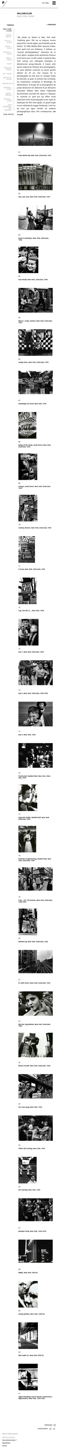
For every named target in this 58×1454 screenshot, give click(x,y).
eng (47, 3)
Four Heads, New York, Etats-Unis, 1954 (33, 280)
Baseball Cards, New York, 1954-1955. (32, 1231)
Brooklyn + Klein (7, 78)
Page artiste (8, 114)
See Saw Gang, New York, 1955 (30, 1107)
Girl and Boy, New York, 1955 (29, 1190)
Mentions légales (8, 1437)
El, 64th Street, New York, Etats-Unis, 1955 (34, 983)
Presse (4, 1446)
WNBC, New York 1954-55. (28, 1273)
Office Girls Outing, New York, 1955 (31, 1149)
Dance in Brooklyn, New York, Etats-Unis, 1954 (33, 239)
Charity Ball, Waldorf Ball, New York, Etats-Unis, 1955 (34, 777)
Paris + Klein (8, 59)
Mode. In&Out (8, 36)
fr (43, 3)
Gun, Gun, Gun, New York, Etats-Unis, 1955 (34, 197)
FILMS (9, 64)
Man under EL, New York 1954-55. (31, 1355)
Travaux (10, 25)
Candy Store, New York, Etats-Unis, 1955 (33, 362)
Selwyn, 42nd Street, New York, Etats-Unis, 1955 (34, 487)
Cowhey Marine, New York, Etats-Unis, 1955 (34, 528)
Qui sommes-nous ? (9, 1440)
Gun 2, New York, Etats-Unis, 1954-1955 (33, 693)
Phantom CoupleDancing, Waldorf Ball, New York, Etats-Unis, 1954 (34, 860)
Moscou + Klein (7, 53)
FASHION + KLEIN (7, 100)
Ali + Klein (7, 74)
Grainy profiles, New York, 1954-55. (31, 1314)
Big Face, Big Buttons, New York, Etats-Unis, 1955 (34, 1025)
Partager (51, 25)
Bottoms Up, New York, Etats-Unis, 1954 (33, 942)
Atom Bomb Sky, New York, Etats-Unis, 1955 (34, 155)
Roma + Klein (8, 47)
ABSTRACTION (7, 83)
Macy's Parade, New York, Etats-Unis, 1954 (34, 1066)
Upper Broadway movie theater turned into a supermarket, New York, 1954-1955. (35, 1398)
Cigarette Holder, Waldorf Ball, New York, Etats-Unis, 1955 (33, 818)
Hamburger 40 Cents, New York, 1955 (32, 404)
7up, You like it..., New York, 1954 (31, 611)
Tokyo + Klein (7, 41)
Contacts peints (7, 69)
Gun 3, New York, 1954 (27, 735)
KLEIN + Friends (8, 94)
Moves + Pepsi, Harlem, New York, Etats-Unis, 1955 (35, 322)
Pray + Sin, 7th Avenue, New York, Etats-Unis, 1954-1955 (35, 901)
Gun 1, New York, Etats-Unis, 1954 (31, 652)
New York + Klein (7, 30)
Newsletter (6, 1443)
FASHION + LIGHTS (7, 88)
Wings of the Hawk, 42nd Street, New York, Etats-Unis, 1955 (34, 446)
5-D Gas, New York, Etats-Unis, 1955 (31, 569)
